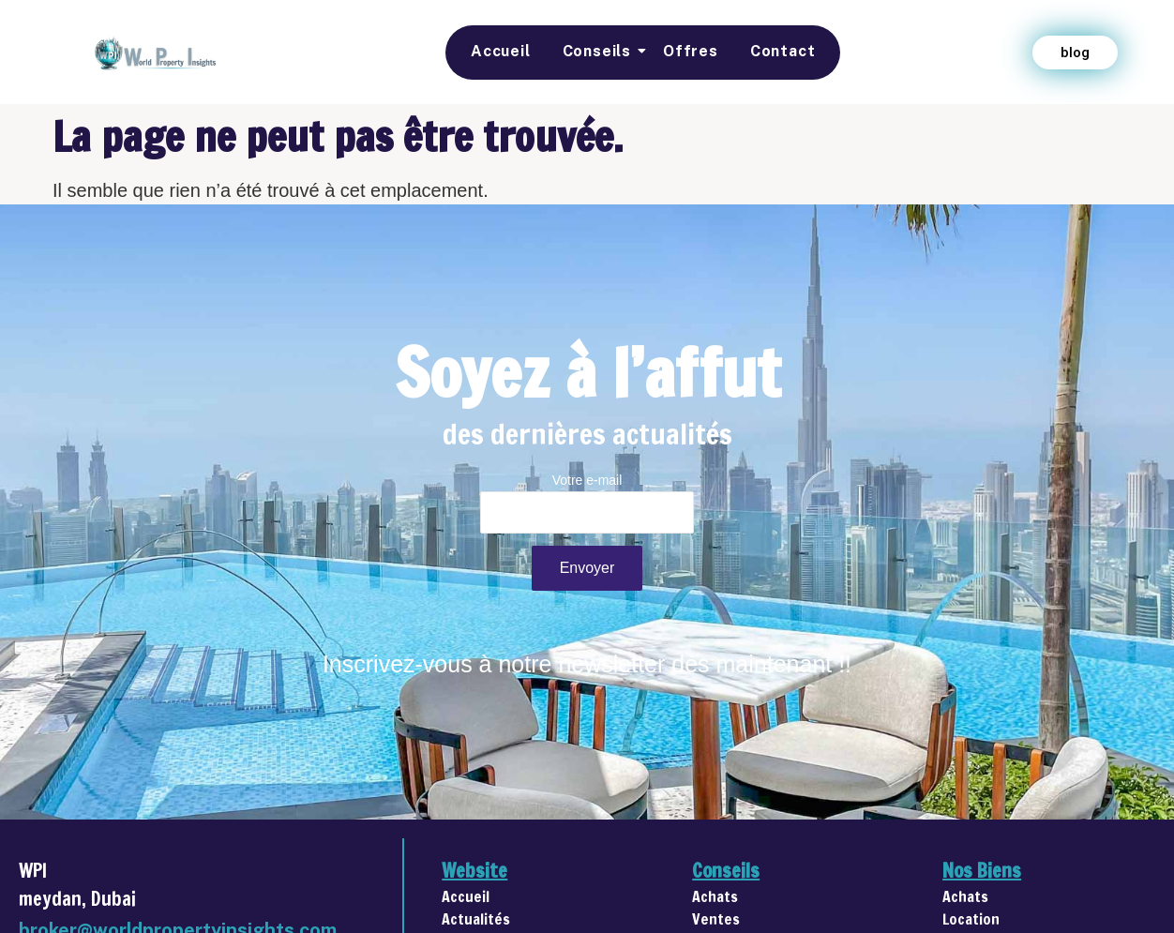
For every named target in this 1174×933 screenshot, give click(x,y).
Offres (690, 51)
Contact (783, 51)
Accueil (501, 51)
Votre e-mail (587, 508)
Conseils (600, 51)
